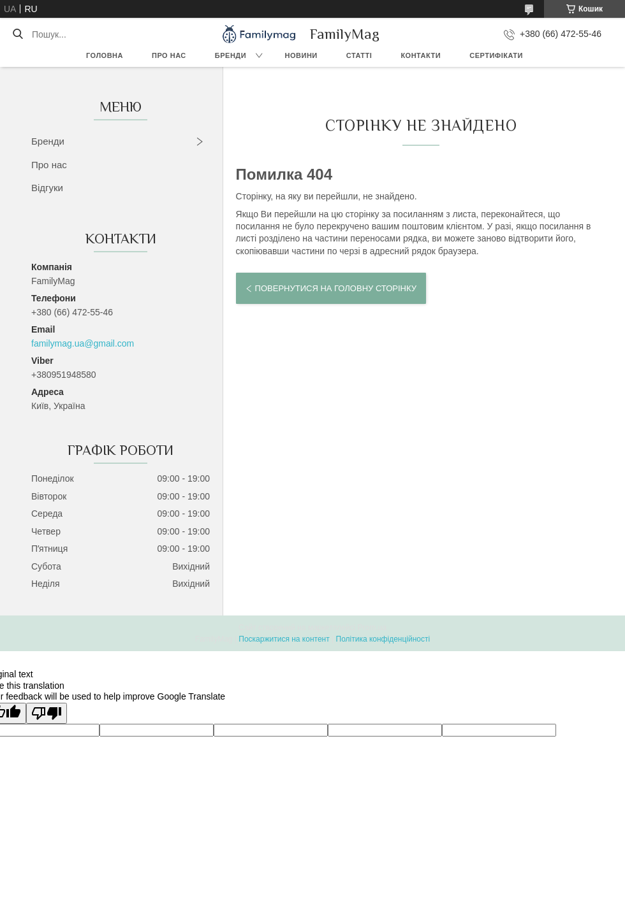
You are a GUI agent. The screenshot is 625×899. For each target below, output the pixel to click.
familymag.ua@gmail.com (82, 343)
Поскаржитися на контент (284, 639)
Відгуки (47, 187)
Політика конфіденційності (383, 639)
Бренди (230, 55)
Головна (104, 55)
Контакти (421, 55)
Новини (301, 55)
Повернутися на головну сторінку (335, 288)
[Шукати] (17, 34)
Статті (359, 55)
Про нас (169, 55)
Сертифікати (496, 55)
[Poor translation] (46, 713)
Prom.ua (372, 627)
